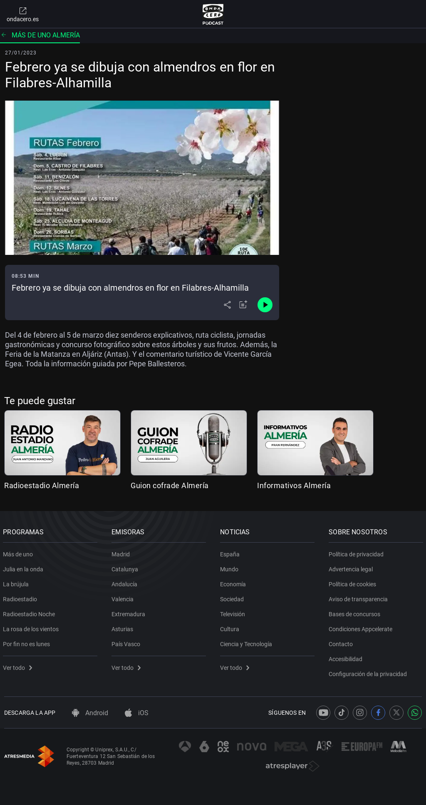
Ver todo (18, 666)
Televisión (233, 612)
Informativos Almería (294, 485)
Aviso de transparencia (359, 597)
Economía (234, 582)
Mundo (230, 567)
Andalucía (126, 582)
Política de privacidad (357, 552)
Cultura (230, 627)
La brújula (17, 582)
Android (90, 713)
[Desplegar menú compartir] (227, 304)
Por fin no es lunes (27, 642)
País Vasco (127, 642)
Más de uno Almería (40, 35)
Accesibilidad (347, 657)
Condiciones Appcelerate (362, 627)
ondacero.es (23, 14)
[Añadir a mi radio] (243, 304)
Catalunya (126, 567)
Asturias (123, 627)
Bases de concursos (355, 612)
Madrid (122, 552)
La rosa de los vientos (32, 627)
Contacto (342, 642)
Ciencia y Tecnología (247, 642)
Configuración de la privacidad (369, 672)
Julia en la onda (24, 567)
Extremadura (129, 612)
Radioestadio (21, 597)
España (231, 552)
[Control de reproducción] (265, 304)
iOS (137, 713)
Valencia (124, 597)
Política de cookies (353, 582)
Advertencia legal (352, 567)
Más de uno (19, 552)
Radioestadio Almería (41, 485)
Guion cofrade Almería (170, 485)
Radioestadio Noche (30, 612)
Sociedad (233, 597)
